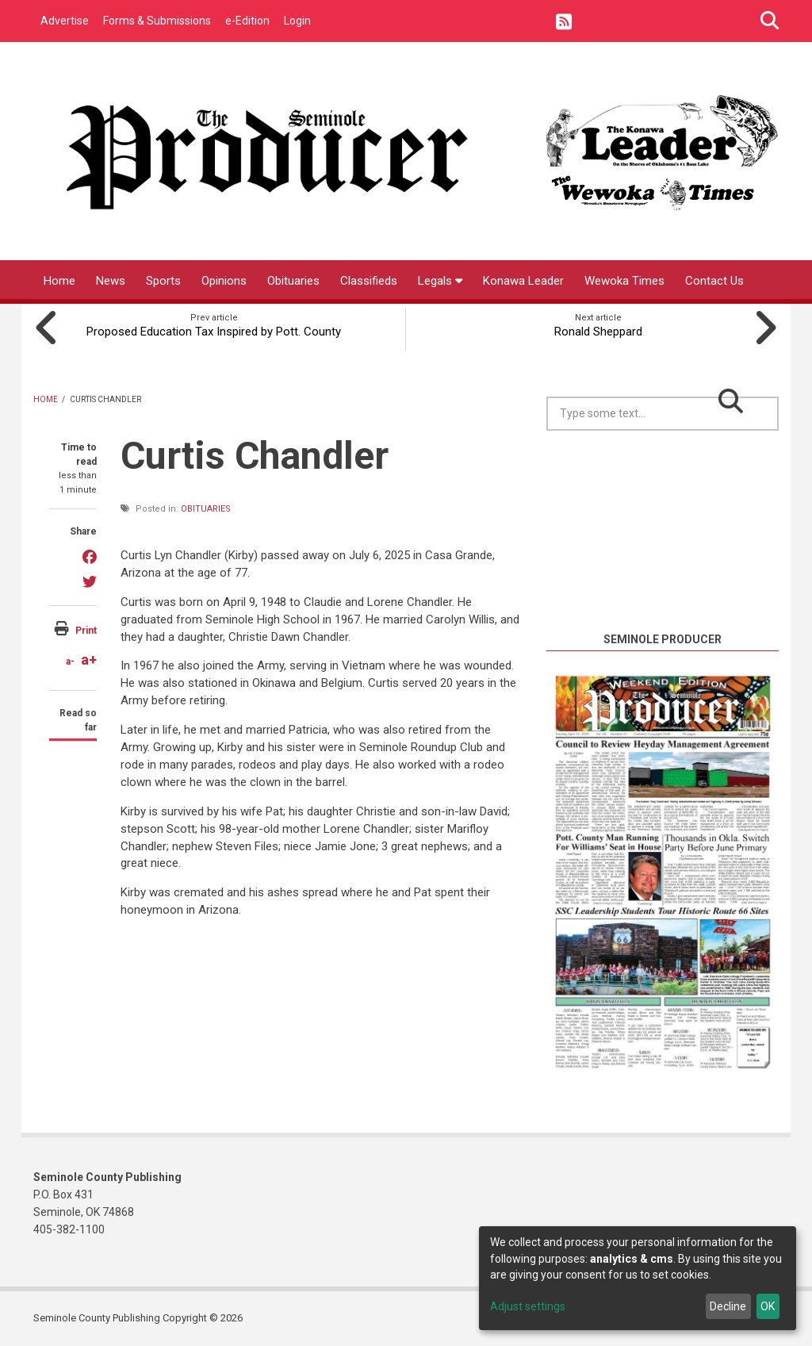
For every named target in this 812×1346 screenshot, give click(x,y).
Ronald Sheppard (598, 331)
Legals (440, 281)
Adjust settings (527, 1306)
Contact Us (714, 281)
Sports (163, 281)
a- (70, 661)
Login (297, 20)
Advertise (64, 20)
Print (86, 630)
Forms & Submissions (157, 20)
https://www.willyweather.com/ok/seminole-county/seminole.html (665, 611)
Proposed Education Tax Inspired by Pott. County (213, 331)
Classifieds (368, 281)
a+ (89, 659)
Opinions (224, 281)
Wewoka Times (624, 281)
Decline (728, 1306)
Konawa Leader (523, 281)
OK (767, 1306)
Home (59, 281)
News (110, 281)
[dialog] (637, 1278)
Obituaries (293, 281)
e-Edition (247, 20)
